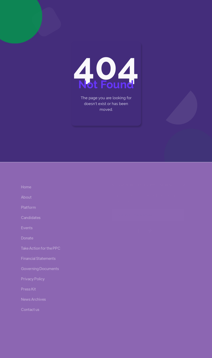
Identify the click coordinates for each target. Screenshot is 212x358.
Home (26, 187)
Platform (28, 207)
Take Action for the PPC (40, 248)
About (26, 197)
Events (27, 227)
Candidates (31, 217)
